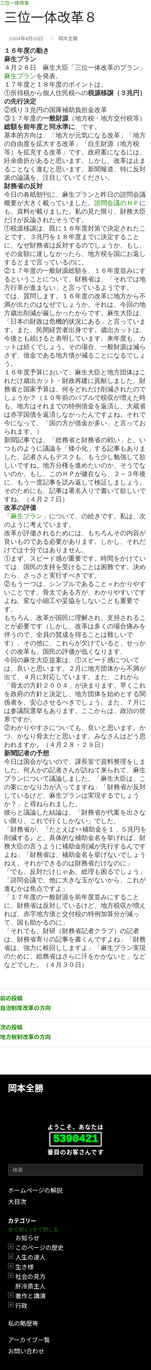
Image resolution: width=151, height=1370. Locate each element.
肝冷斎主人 (30, 1286)
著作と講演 (30, 1295)
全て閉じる (45, 1230)
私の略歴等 (23, 1323)
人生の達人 (30, 1257)
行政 (21, 1305)
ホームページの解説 (35, 1190)
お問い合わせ (26, 1351)
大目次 (17, 1201)
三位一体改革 (14, 3)
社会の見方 (30, 1276)
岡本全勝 (25, 1088)
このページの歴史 (39, 1247)
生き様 (24, 1266)
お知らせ (27, 1237)
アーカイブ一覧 (29, 1339)
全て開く (18, 1230)
